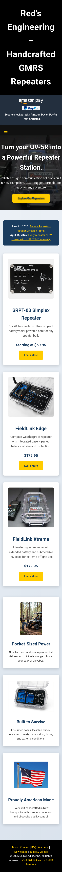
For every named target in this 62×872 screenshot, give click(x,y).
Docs (15, 847)
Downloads (20, 851)
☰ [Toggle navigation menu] (6, 131)
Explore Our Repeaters (31, 198)
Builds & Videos (38, 851)
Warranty (43, 847)
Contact (24, 847)
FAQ (33, 847)
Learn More (31, 355)
